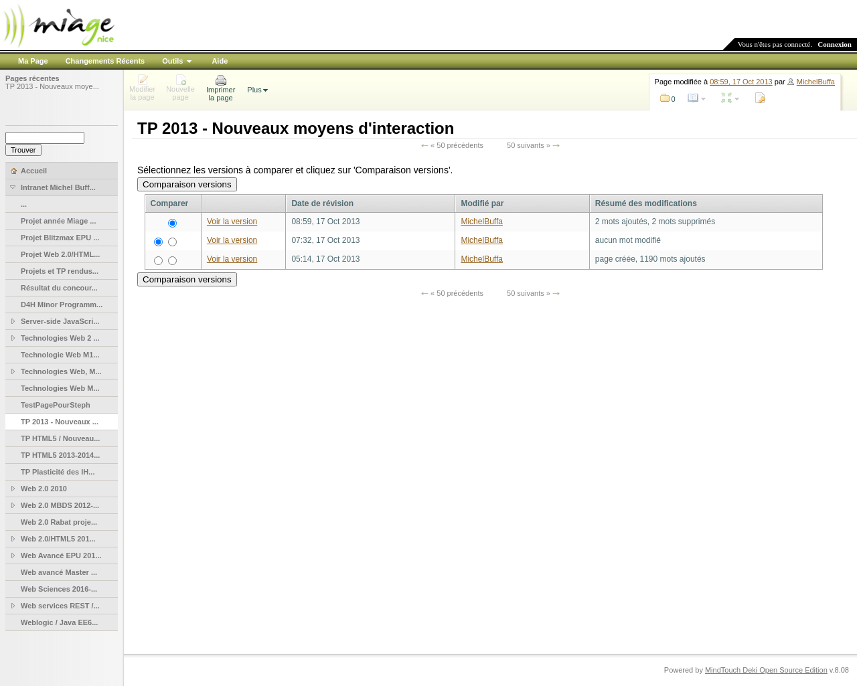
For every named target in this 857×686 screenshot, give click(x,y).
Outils (172, 61)
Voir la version (232, 221)
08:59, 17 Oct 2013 (741, 82)
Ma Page (33, 61)
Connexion (834, 44)
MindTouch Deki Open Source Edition (766, 670)
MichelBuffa (816, 82)
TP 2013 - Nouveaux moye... (52, 86)
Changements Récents (105, 61)
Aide (220, 61)
